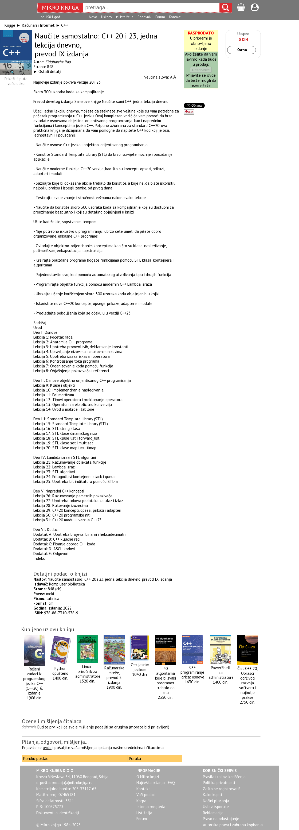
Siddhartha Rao (58, 61)
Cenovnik (144, 17)
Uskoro (106, 17)
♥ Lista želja (125, 17)
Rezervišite (201, 70)
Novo (93, 17)
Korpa (242, 49)
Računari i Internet (38, 25)
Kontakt (174, 17)
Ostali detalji (49, 71)
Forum (160, 17)
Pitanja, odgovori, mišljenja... (55, 741)
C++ (64, 25)
